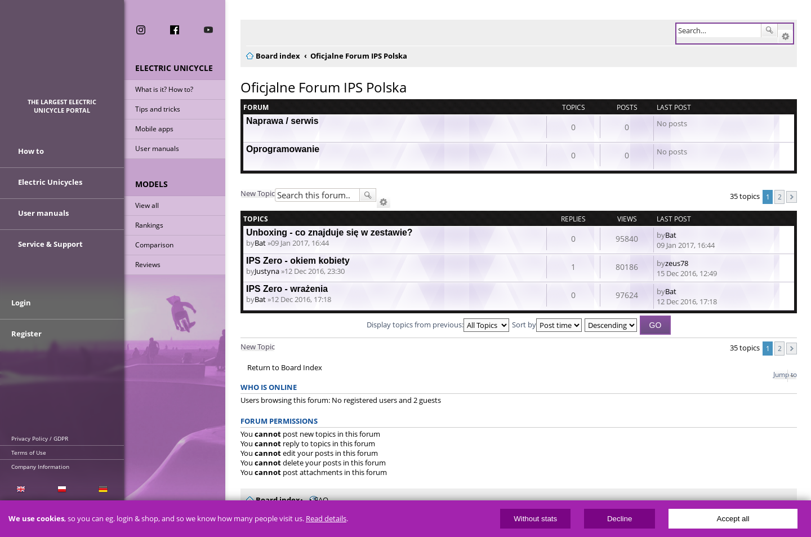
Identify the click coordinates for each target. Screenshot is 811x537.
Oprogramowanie (282, 149)
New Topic (257, 193)
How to (31, 151)
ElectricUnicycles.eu (62, 54)
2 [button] (780, 196)
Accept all (733, 518)
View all (147, 205)
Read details (326, 518)
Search (769, 30)
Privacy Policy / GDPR (39, 438)
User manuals (157, 148)
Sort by (547, 324)
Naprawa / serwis (282, 121)
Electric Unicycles (50, 182)
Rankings (149, 225)
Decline (619, 518)
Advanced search (785, 36)
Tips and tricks (157, 109)
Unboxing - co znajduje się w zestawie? (329, 232)
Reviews (148, 264)
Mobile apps (154, 129)
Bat (260, 243)
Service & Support (50, 244)
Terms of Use (28, 452)
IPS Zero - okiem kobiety (298, 260)
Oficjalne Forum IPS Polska (323, 87)
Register (26, 334)
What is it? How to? (164, 89)
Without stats (535, 518)
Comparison (154, 245)
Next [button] (791, 197)
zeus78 (676, 263)
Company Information (40, 467)
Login (21, 303)
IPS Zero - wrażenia (287, 289)
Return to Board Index (284, 367)
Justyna (267, 271)
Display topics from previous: (438, 324)
